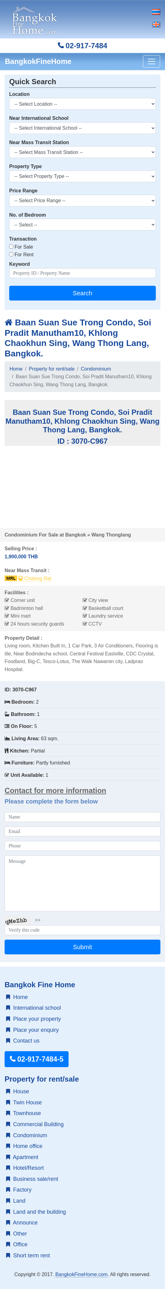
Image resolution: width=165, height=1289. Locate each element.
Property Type (25, 166)
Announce (22, 1223)
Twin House (24, 1102)
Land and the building (36, 1212)
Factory (19, 1190)
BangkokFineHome (38, 61)
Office (17, 1244)
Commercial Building (35, 1124)
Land (15, 1201)
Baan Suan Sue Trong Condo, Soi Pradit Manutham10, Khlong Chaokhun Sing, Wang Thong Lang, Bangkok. (78, 338)
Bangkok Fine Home (40, 985)
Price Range (23, 190)
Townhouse (23, 1113)
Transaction (23, 239)
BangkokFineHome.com (81, 1274)
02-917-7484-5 (36, 1059)
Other (16, 1234)
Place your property (33, 1019)
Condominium (96, 368)
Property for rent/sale (51, 368)
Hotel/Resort (25, 1168)
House (17, 1091)
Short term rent (28, 1255)
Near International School (39, 118)
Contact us (22, 1041)
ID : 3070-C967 (82, 441)
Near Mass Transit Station (39, 142)
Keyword (19, 264)
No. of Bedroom (27, 215)
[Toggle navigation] (151, 61)
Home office (24, 1146)
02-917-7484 (82, 45)
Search (82, 293)
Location (19, 94)
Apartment (22, 1157)
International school (33, 1008)
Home (16, 368)
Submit (82, 947)
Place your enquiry (32, 1030)
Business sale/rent (32, 1179)
